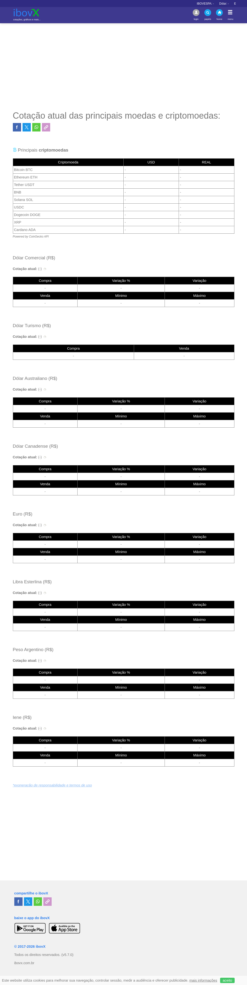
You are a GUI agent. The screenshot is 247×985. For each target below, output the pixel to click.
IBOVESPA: (219, 3)
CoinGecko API (39, 236)
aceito (227, 980)
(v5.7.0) (67, 955)
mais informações (203, 980)
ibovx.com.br (24, 963)
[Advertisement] (123, 67)
